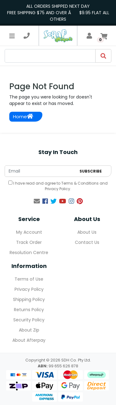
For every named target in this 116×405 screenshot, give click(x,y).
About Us (87, 232)
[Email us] (37, 201)
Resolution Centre (29, 252)
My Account (29, 232)
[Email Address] (40, 171)
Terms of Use (29, 279)
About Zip (29, 330)
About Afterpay (28, 340)
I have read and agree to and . (58, 186)
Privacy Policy (57, 188)
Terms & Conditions (80, 183)
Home (23, 116)
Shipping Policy (29, 299)
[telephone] (27, 35)
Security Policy (29, 320)
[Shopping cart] (104, 36)
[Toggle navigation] (12, 35)
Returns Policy (29, 310)
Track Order (29, 242)
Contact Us (87, 242)
